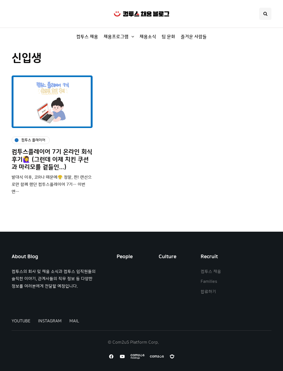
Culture (167, 257)
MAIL (74, 321)
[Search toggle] (265, 14)
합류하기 (208, 291)
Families (209, 281)
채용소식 (148, 36)
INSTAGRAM (50, 321)
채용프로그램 (116, 36)
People (125, 257)
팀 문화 (168, 36)
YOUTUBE (21, 321)
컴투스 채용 (87, 36)
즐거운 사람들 (194, 36)
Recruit (209, 257)
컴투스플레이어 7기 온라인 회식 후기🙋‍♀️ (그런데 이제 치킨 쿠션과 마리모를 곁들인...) (52, 159)
